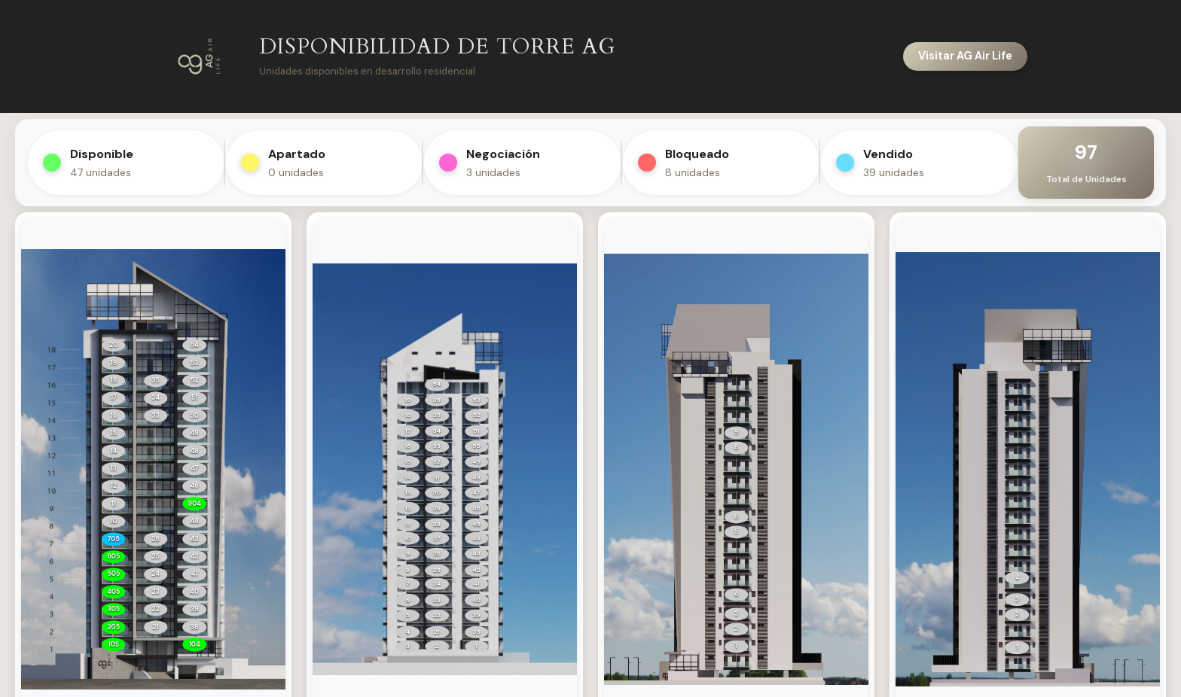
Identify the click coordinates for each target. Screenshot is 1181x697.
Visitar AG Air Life (965, 55)
